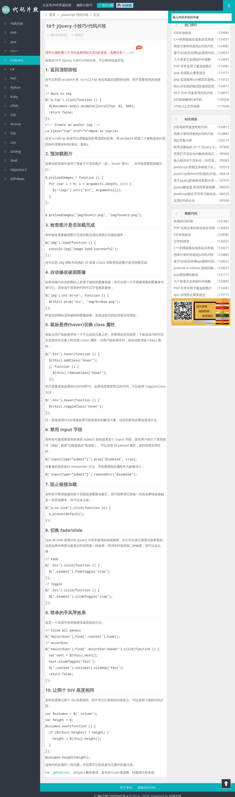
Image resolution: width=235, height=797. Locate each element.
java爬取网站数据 (186, 274)
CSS (9, 115)
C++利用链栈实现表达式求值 (194, 39)
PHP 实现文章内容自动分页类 (194, 228)
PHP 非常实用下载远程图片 (193, 66)
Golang (12, 151)
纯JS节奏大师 (183, 140)
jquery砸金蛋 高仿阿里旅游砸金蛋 (197, 187)
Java (9, 42)
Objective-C (15, 170)
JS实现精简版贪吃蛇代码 (190, 127)
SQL (9, 133)
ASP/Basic (14, 179)
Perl (9, 78)
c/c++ (10, 51)
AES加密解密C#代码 (188, 99)
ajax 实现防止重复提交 (189, 73)
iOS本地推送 (182, 33)
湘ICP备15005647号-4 (112, 792)
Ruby (10, 96)
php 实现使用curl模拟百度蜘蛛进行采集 (201, 79)
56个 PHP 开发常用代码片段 (193, 93)
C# (8, 69)
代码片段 (20, 9)
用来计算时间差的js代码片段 (193, 46)
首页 (50, 14)
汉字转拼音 (181, 241)
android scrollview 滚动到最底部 (197, 268)
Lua (9, 142)
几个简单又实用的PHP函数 (192, 59)
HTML (11, 106)
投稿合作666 (146, 784)
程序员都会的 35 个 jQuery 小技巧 (197, 147)
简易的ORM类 (183, 221)
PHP (9, 33)
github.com (61, 769)
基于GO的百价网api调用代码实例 (197, 53)
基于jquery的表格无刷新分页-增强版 (199, 180)
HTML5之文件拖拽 (187, 106)
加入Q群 (105, 5)
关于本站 (126, 784)
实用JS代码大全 (184, 200)
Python (12, 87)
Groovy (12, 124)
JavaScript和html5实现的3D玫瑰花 (198, 174)
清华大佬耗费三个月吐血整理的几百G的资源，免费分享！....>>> (94, 52)
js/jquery (13, 60)
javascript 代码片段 (75, 14)
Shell (10, 160)
